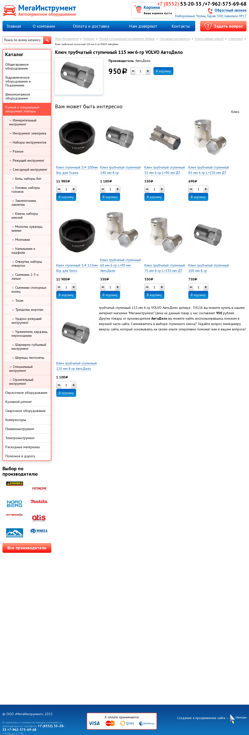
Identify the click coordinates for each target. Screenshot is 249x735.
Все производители (26, 548)
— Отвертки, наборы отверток (27, 263)
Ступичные (235, 38)
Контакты (180, 26)
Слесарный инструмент (175, 38)
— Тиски (17, 300)
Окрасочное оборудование (26, 392)
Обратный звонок (231, 10)
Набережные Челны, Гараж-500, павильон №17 (211, 16)
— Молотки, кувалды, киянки (27, 228)
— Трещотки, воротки (27, 309)
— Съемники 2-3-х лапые (25, 276)
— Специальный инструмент (21, 368)
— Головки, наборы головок (26, 189)
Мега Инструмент (67, 38)
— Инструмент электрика (27, 133)
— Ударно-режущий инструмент (27, 320)
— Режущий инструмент (26, 160)
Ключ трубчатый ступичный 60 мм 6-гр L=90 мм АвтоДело (120, 265)
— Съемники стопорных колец (29, 289)
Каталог (89, 38)
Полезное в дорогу (20, 456)
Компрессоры (15, 420)
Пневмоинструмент (19, 429)
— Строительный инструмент (21, 381)
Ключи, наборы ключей (209, 38)
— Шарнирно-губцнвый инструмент (29, 346)
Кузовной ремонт (18, 401)
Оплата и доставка (91, 26)
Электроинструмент (20, 438)
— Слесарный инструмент (28, 169)
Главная (14, 26)
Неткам (241, 717)
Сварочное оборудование (25, 411)
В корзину (163, 71)
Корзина (152, 7)
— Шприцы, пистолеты (28, 357)
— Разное (16, 151)
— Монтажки (21, 239)
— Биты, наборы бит (26, 178)
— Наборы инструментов (27, 142)
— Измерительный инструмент (22, 122)
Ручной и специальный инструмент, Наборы (127, 38)
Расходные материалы (22, 447)
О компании (44, 26)
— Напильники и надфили (23, 250)
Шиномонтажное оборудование (17, 96)
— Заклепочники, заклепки (24, 202)
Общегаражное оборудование (17, 66)
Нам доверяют (143, 26)
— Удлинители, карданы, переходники (30, 333)
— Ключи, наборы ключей (25, 215)
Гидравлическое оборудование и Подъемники (18, 81)
